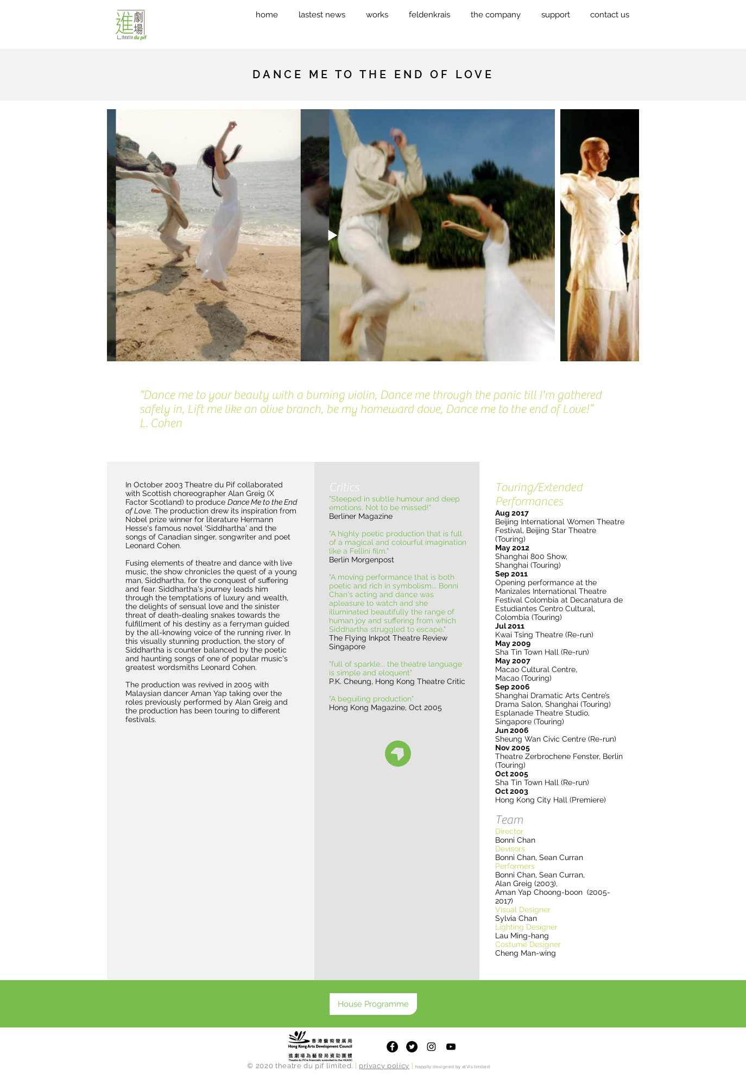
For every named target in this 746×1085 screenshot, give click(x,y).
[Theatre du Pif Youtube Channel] (451, 1046)
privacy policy (384, 1066)
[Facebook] (392, 1046)
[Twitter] (412, 1046)
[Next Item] (620, 235)
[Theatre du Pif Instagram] (431, 1046)
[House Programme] (373, 1004)
